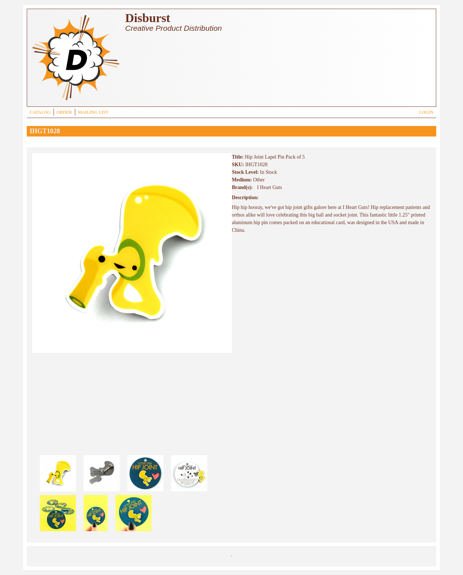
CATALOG (40, 112)
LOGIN (426, 112)
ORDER (64, 112)
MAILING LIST (93, 112)
